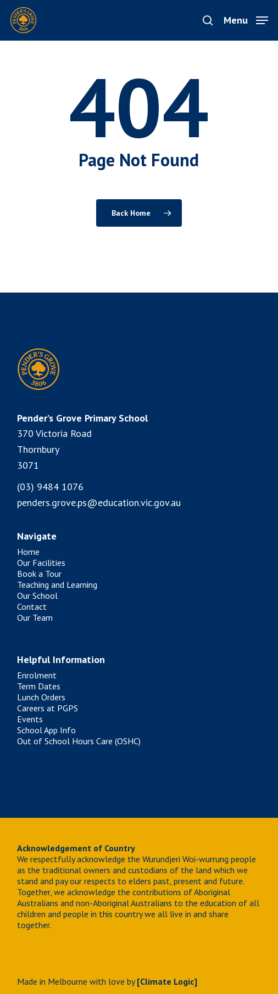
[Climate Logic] (167, 981)
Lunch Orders (41, 697)
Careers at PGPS (47, 708)
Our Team (35, 617)
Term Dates (38, 686)
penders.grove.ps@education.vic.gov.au (99, 502)
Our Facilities (41, 562)
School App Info (46, 730)
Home (28, 551)
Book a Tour (39, 573)
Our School (37, 595)
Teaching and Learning (57, 584)
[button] (246, 19)
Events (30, 719)
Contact (32, 606)
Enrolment (37, 675)
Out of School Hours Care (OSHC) (79, 740)
